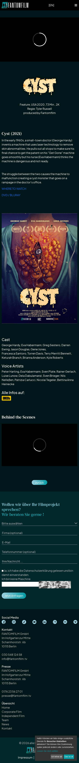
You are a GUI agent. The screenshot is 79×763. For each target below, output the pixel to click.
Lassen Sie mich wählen (47, 751)
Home (6, 707)
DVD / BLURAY (11, 195)
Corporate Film (12, 711)
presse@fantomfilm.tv (16, 695)
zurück (39, 482)
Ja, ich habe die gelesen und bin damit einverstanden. (37, 572)
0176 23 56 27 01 (12, 691)
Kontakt (7, 728)
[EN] (51, 5)
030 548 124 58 (12, 654)
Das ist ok (69, 756)
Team (5, 720)
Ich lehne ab (56, 756)
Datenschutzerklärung (38, 570)
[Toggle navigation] (76, 5)
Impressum (25, 757)
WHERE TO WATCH (14, 188)
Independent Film (13, 716)
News (5, 724)
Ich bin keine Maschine (16, 579)
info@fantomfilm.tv (14, 658)
